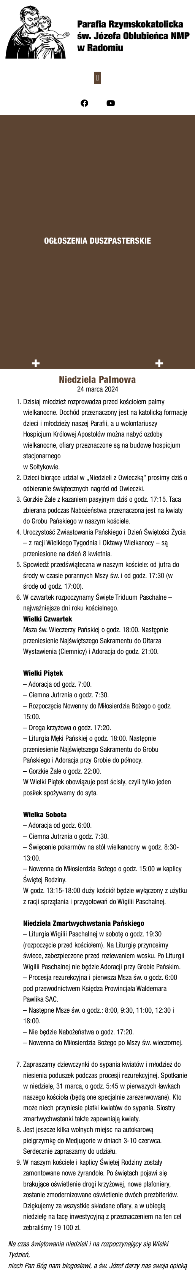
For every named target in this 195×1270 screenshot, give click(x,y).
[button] (97, 78)
